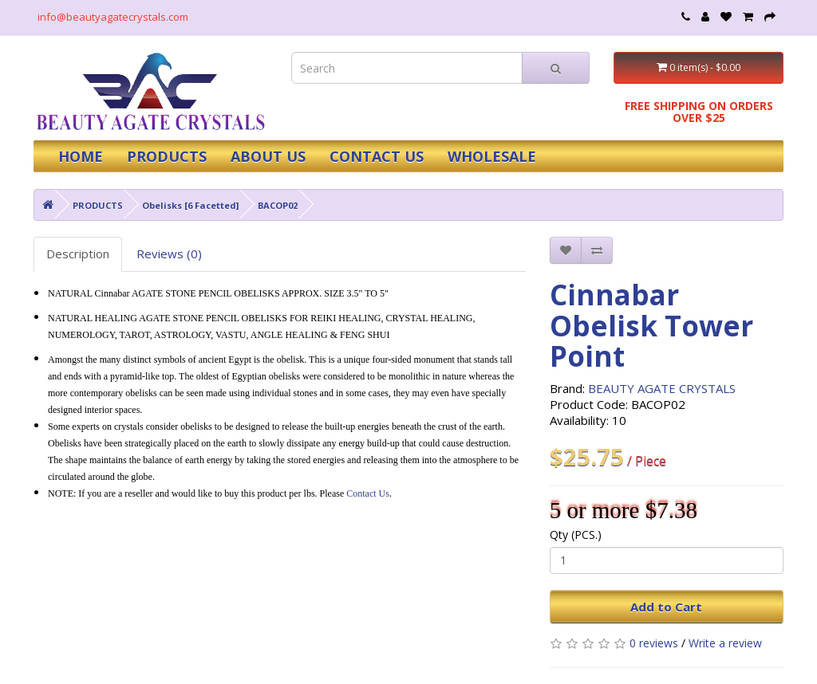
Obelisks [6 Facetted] (190, 205)
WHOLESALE (492, 156)
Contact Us (367, 493)
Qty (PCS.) (576, 534)
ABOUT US (268, 156)
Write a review (725, 643)
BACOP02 (278, 205)
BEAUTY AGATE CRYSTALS (662, 388)
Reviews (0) (169, 253)
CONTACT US (377, 156)
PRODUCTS (167, 156)
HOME (80, 156)
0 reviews (654, 643)
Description (77, 253)
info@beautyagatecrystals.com (112, 17)
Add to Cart (666, 607)
